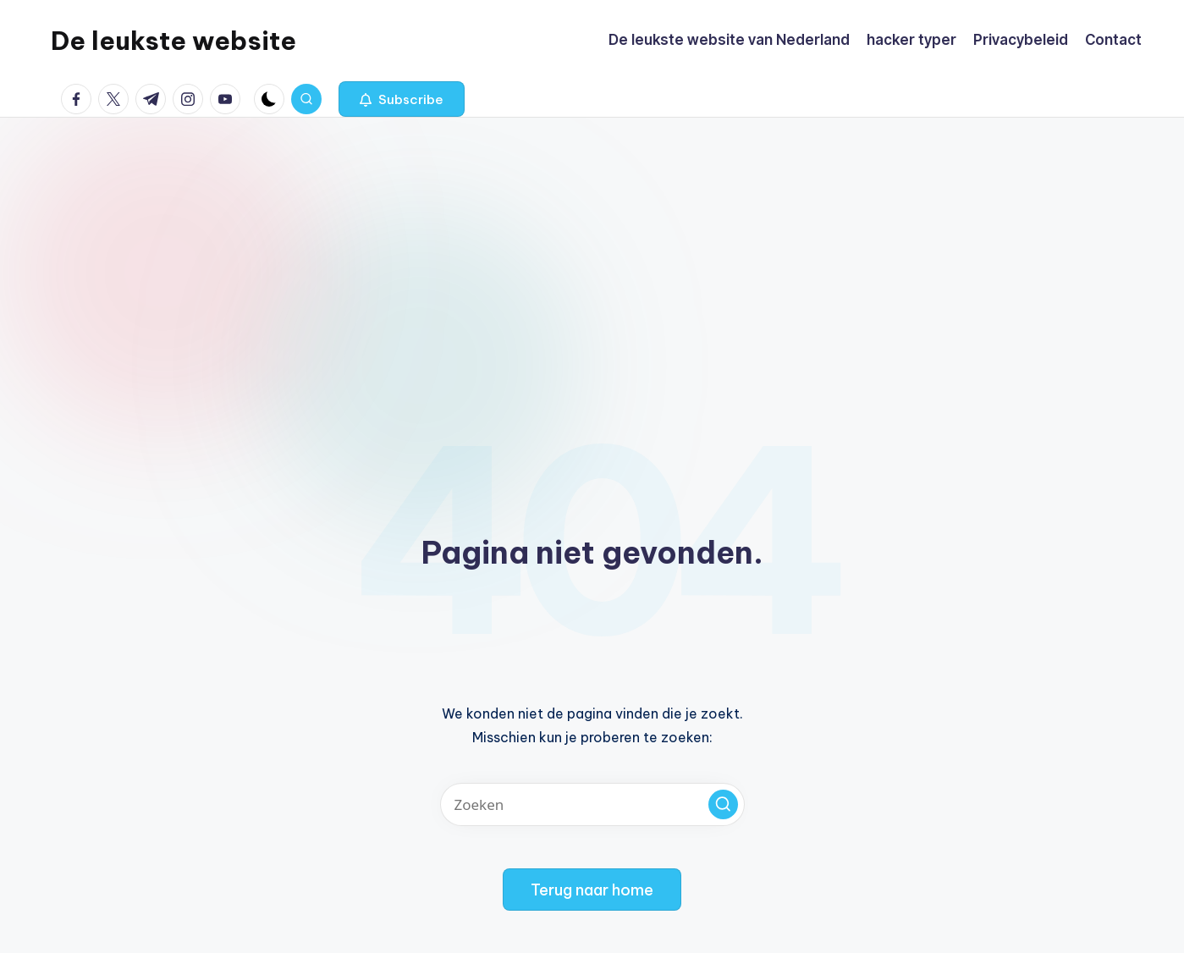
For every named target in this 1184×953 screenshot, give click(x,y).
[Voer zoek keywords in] (592, 804)
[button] (402, 99)
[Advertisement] (592, 244)
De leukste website (173, 41)
